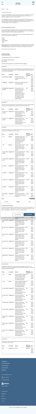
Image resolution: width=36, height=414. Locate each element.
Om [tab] (29, 201)
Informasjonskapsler (5, 367)
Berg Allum (18, 407)
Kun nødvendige (18, 214)
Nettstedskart (4, 370)
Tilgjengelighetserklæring (6, 363)
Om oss (3, 401)
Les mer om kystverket (5, 379)
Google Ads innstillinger (5, 53)
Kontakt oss (4, 398)
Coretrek (25, 407)
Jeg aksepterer (29, 214)
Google (10, 274)
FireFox (3, 37)
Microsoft (10, 136)
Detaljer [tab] (18, 201)
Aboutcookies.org (5, 45)
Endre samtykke (4, 61)
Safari (3, 42)
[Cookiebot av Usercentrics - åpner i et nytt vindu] (30, 198)
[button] (31, 3)
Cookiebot (25, 63)
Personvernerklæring (5, 365)
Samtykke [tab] (6, 201)
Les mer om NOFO (5, 386)
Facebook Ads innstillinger (6, 55)
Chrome (3, 39)
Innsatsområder (4, 391)
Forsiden (3, 9)
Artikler (3, 396)
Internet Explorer (5, 40)
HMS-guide (4, 393)
